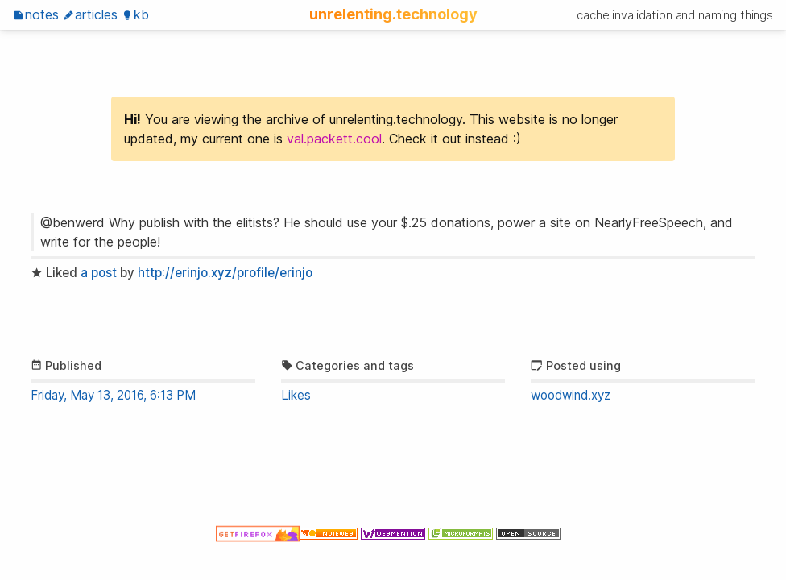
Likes (296, 395)
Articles (90, 14)
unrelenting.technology (393, 14)
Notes (36, 14)
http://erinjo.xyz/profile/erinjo (225, 272)
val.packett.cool (334, 138)
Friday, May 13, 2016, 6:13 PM (113, 395)
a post (99, 272)
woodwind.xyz (570, 395)
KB (135, 14)
